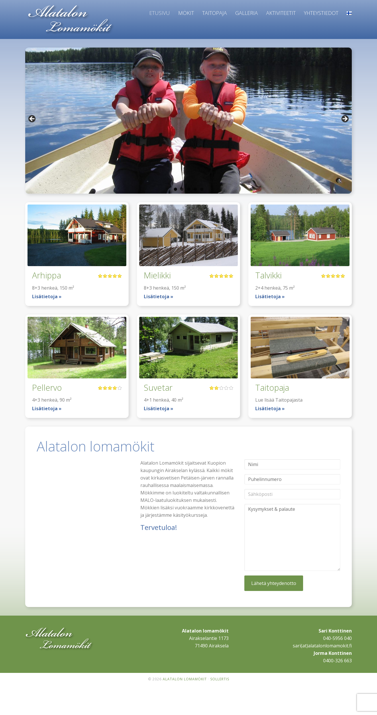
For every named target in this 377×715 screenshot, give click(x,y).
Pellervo (48, 387)
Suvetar (160, 387)
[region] (188, 121)
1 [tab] (175, 189)
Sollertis (219, 679)
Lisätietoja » (47, 296)
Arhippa (48, 275)
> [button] (344, 119)
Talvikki (270, 275)
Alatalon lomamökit (71, 20)
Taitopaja (274, 387)
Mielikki (159, 275)
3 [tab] (188, 189)
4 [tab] (195, 189)
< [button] (32, 119)
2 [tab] (182, 189)
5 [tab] (201, 189)
